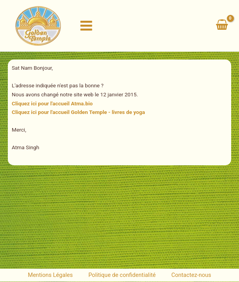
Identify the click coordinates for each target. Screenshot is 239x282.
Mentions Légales (50, 274)
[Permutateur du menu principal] (86, 25)
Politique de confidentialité (122, 274)
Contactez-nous (191, 274)
